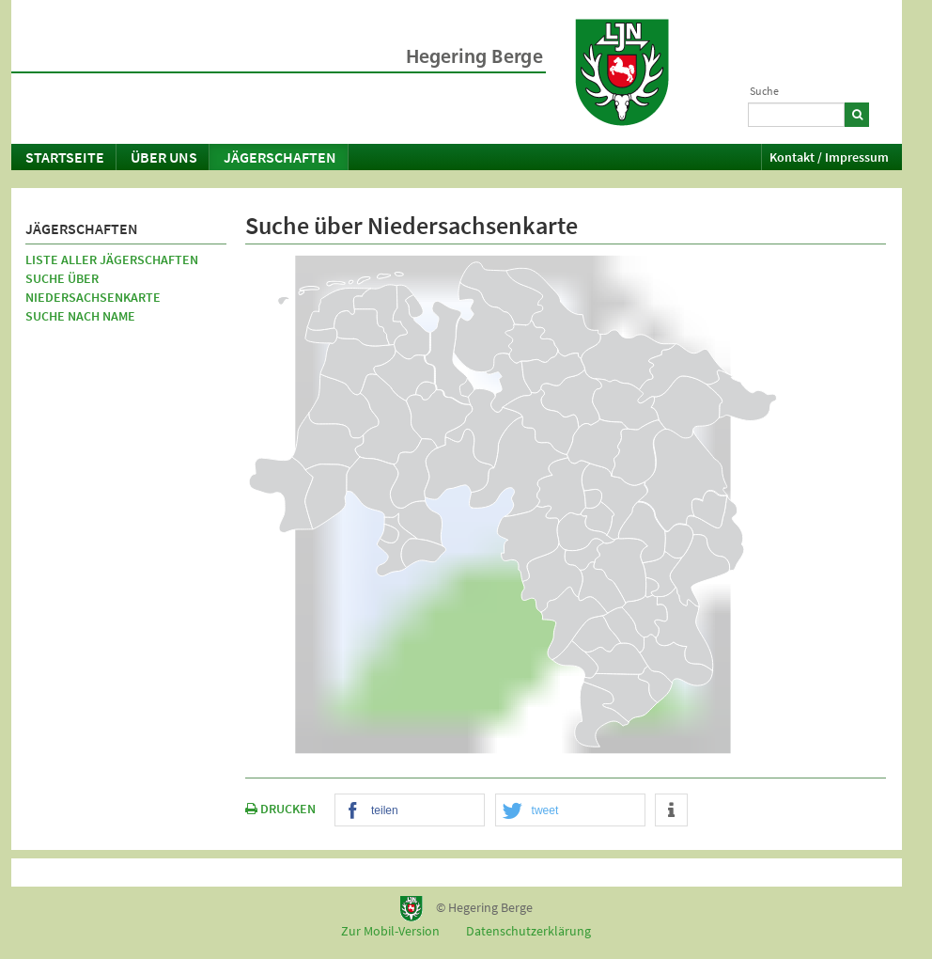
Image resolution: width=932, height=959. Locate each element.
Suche (764, 91)
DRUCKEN (280, 808)
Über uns (164, 157)
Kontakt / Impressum (829, 157)
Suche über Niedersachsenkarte (93, 288)
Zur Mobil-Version (390, 930)
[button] (409, 810)
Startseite (64, 157)
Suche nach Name (80, 315)
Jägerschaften (280, 157)
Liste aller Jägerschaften (111, 259)
